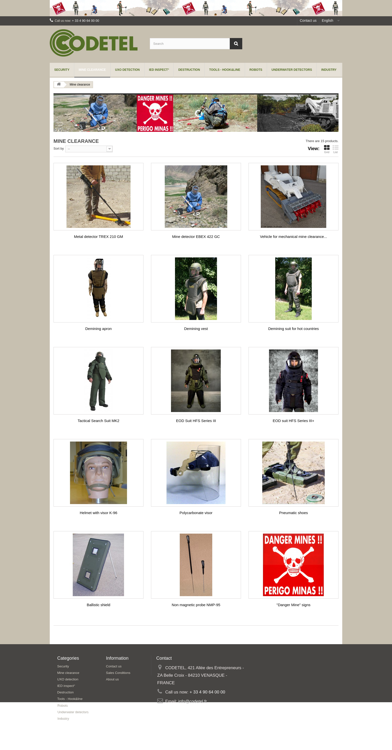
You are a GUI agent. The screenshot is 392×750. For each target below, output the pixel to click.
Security (62, 70)
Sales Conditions (118, 673)
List (335, 149)
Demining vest (196, 328)
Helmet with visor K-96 (98, 513)
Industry (328, 70)
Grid (327, 149)
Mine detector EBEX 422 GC (196, 236)
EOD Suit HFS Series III (196, 421)
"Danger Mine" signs (293, 605)
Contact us (308, 21)
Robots (256, 70)
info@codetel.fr (192, 701)
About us (112, 679)
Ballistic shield (98, 605)
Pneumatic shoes (293, 513)
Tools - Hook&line (224, 70)
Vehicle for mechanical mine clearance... (293, 236)
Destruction (189, 70)
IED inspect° (159, 70)
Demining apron (98, 328)
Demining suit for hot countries (293, 328)
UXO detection (127, 70)
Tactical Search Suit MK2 (99, 421)
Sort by (59, 148)
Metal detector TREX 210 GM (98, 236)
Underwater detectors (292, 70)
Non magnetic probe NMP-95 (196, 605)
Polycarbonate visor (196, 513)
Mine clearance (92, 70)
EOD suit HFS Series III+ (293, 421)
